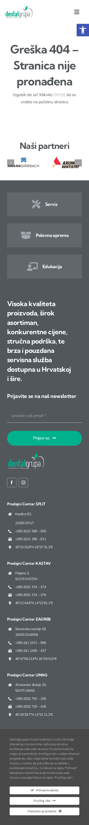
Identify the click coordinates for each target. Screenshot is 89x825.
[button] (83, 30)
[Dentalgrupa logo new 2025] (19, 7)
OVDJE (59, 94)
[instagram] (23, 482)
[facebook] (11, 482)
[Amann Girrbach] (23, 158)
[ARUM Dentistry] (65, 158)
